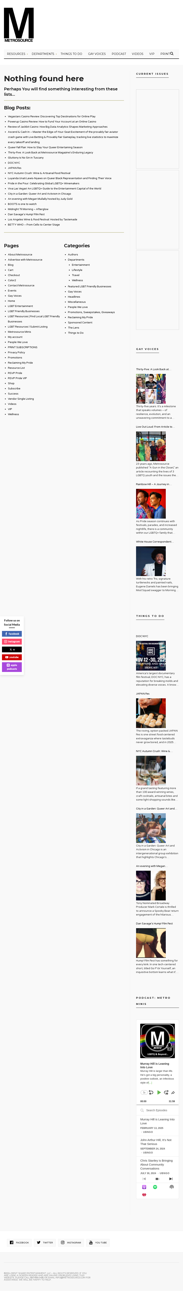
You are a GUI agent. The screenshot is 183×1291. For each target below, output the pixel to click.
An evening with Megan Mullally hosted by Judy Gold (40, 199)
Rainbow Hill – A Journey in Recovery (152, 485)
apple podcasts (12, 667)
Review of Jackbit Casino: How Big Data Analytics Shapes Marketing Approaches (58, 127)
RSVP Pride (15, 373)
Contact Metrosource (21, 286)
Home (11, 301)
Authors (73, 255)
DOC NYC (14, 163)
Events (12, 291)
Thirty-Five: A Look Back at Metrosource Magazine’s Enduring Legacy (50, 153)
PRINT (165, 54)
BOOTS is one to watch (22, 204)
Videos (12, 404)
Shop (11, 384)
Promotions (15, 358)
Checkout (14, 275)
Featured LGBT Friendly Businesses (89, 287)
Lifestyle (77, 270)
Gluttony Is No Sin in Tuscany (26, 158)
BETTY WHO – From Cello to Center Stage (34, 225)
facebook (12, 633)
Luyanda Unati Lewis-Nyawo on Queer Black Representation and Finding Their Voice (60, 179)
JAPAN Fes (14, 168)
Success (13, 394)
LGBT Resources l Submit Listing (28, 327)
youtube (12, 657)
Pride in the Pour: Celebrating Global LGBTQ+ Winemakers (43, 184)
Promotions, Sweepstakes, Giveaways (91, 312)
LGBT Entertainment (20, 306)
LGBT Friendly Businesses (24, 311)
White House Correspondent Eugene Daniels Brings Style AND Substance (156, 543)
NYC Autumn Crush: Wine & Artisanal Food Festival (39, 173)
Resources (16, 54)
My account (15, 337)
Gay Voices (97, 54)
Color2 (12, 281)
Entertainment (81, 265)
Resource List (16, 368)
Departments (43, 54)
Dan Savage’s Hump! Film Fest (26, 215)
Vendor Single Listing (21, 399)
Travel (75, 275)
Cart (10, 270)
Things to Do (71, 54)
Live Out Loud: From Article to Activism (154, 428)
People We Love (18, 342)
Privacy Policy (16, 353)
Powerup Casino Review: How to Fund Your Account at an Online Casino (52, 122)
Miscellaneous (77, 302)
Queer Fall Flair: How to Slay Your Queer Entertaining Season (45, 148)
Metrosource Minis (19, 332)
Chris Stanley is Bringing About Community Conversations (156, 1165)
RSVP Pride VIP (17, 378)
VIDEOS (137, 54)
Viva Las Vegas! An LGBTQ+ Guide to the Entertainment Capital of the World (54, 189)
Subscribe (14, 389)
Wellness (13, 415)
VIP (151, 54)
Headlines (74, 297)
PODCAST (119, 54)
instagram (12, 641)
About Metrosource (20, 255)
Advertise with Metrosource (25, 260)
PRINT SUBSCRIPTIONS (22, 348)
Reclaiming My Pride (20, 363)
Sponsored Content (80, 323)
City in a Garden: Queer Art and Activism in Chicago (39, 194)
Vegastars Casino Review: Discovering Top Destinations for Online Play (51, 117)
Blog (10, 265)
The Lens (73, 328)
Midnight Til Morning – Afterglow (28, 209)
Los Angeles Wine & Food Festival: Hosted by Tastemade (42, 220)
